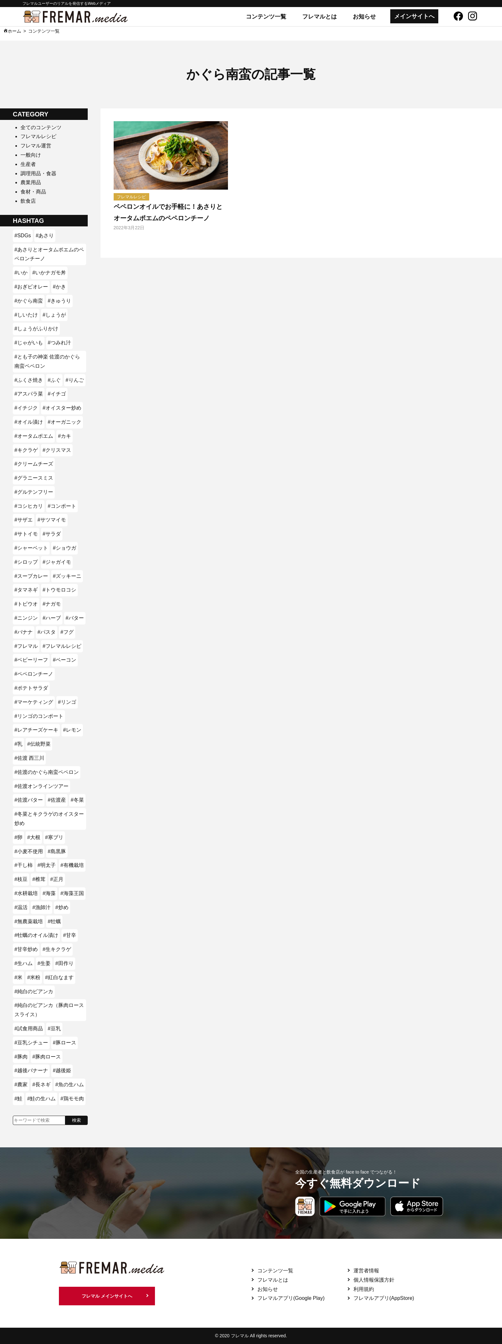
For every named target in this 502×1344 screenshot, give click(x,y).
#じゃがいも (28, 342)
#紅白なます (59, 977)
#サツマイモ (51, 520)
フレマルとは (319, 16)
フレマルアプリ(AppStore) (383, 1298)
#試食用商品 (28, 1028)
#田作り (64, 963)
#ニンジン (26, 618)
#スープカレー (31, 576)
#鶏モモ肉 (72, 1098)
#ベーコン (64, 660)
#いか (21, 272)
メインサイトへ (414, 16)
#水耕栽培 (26, 893)
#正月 (56, 879)
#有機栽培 (72, 865)
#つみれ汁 (59, 342)
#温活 (21, 907)
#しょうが (54, 315)
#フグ (67, 632)
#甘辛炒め (26, 949)
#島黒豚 (57, 851)
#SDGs (22, 235)
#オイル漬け (28, 422)
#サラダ (52, 534)
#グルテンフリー (33, 492)
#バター (75, 618)
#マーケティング (33, 702)
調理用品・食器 (38, 173)
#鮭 (18, 1098)
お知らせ (364, 16)
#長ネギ (41, 1084)
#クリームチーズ (33, 464)
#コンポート (62, 506)
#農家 (21, 1084)
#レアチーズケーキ (36, 730)
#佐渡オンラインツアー (41, 786)
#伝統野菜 (39, 744)
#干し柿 (23, 865)
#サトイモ (26, 534)
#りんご (75, 380)
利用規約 (363, 1289)
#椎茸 (38, 879)
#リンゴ (67, 702)
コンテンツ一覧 (266, 16)
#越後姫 (62, 1070)
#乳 (18, 744)
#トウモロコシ (59, 590)
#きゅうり (59, 300)
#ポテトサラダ (31, 688)
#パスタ (46, 632)
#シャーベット (31, 548)
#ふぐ (54, 380)
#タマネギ (26, 590)
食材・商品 (33, 191)
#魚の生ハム (69, 1084)
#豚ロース (64, 1042)
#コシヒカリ (28, 506)
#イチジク (26, 408)
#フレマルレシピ (62, 646)
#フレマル (26, 646)
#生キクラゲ (57, 949)
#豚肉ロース (46, 1056)
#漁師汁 (41, 907)
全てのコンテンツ (40, 127)
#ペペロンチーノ (33, 674)
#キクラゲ (26, 450)
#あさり (45, 235)
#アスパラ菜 (28, 394)
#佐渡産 (57, 800)
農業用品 (30, 182)
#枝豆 (21, 879)
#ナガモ (52, 604)
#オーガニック (64, 422)
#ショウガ (64, 548)
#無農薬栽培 (28, 921)
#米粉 (33, 977)
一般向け (30, 155)
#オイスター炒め (62, 408)
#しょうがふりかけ (36, 328)
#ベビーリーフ (31, 660)
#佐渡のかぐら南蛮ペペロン (46, 772)
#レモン (72, 730)
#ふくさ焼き (28, 380)
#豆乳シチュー (31, 1042)
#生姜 (44, 963)
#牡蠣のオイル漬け (36, 935)
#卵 (18, 837)
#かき (59, 286)
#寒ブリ (54, 837)
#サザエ (23, 520)
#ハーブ (52, 618)
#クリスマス (57, 450)
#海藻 (49, 893)
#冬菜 (77, 800)
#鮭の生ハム (41, 1098)
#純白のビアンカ (33, 991)
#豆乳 (54, 1028)
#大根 (33, 837)
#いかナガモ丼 (49, 272)
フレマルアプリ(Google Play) (291, 1298)
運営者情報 (366, 1270)
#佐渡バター (28, 800)
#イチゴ (57, 394)
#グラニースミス (33, 478)
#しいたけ (26, 315)
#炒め (62, 907)
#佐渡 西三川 (29, 758)
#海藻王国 (72, 893)
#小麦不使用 (28, 851)
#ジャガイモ (57, 562)
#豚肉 (21, 1056)
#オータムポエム (33, 436)
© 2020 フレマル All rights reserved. (251, 1335)
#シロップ (26, 562)
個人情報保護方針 (373, 1280)
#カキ (64, 436)
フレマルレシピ (38, 136)
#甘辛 (69, 935)
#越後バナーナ (31, 1070)
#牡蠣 (54, 921)
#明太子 (46, 865)
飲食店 (28, 201)
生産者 (28, 164)
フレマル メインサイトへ (107, 1296)
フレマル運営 (35, 145)
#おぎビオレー (31, 286)
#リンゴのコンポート (38, 716)
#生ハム (23, 963)
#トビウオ (26, 604)
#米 (18, 977)
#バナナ (23, 632)
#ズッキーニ (67, 576)
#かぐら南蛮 (28, 300)
